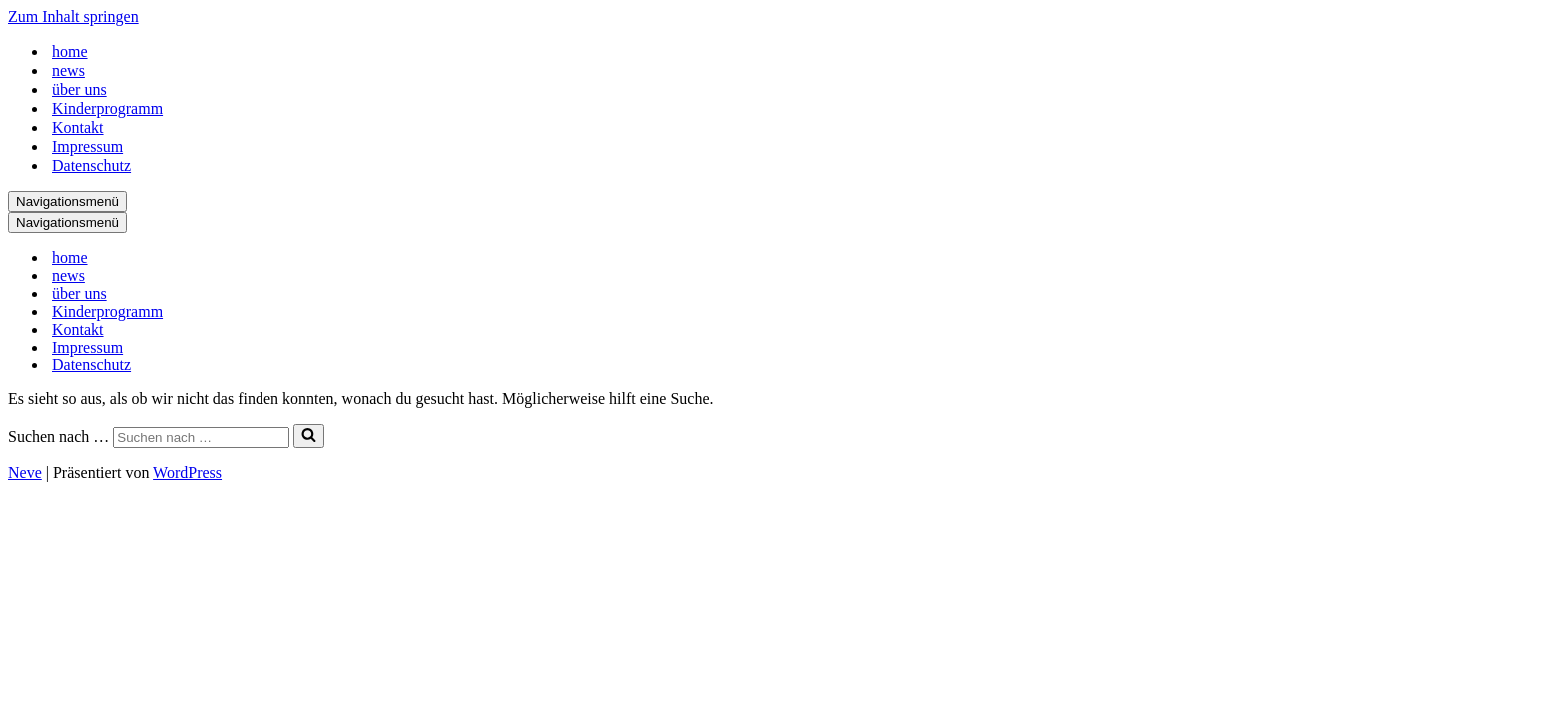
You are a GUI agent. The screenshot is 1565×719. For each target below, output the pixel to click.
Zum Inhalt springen (73, 16)
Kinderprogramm (107, 108)
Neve (25, 472)
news (68, 70)
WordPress (187, 472)
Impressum (87, 146)
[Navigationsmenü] (67, 201)
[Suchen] (201, 437)
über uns (79, 89)
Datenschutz (91, 165)
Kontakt (78, 127)
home (70, 51)
